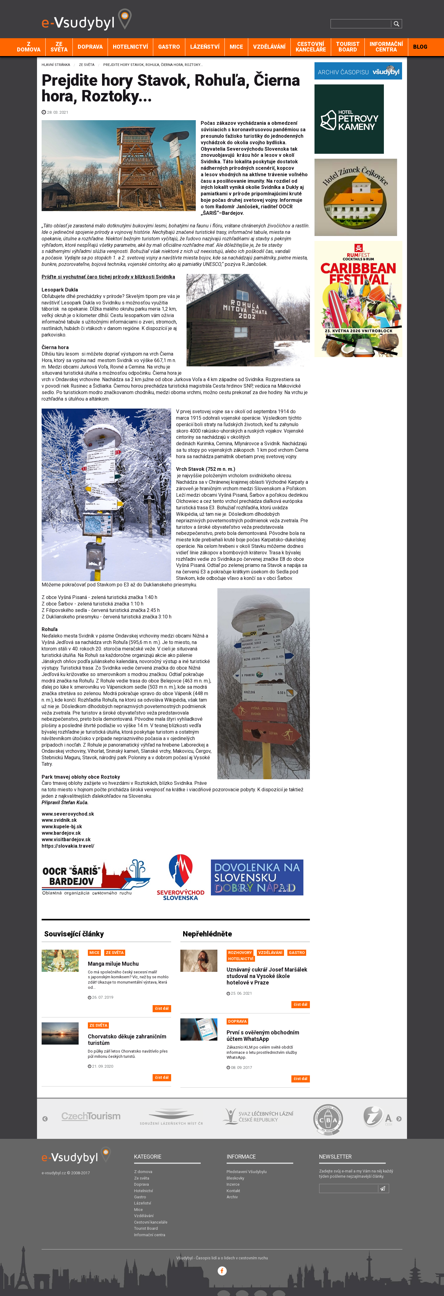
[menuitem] (29, 47)
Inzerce (233, 1184)
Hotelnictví (130, 47)
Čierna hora (55, 347)
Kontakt (233, 1190)
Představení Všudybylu (247, 1171)
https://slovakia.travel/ (68, 846)
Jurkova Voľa (188, 379)
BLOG (420, 47)
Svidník (272, 443)
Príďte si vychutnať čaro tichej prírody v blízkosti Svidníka (108, 277)
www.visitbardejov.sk (66, 839)
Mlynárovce (246, 443)
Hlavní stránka (56, 65)
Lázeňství (205, 47)
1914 (283, 411)
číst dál (162, 1008)
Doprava (90, 47)
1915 (195, 418)
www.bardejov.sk (61, 833)
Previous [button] (45, 1119)
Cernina (224, 443)
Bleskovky (235, 1178)
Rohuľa (50, 629)
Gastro (169, 47)
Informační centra (386, 47)
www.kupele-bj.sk (62, 826)
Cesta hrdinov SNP (233, 386)
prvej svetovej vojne (201, 411)
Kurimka (205, 443)
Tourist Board (348, 47)
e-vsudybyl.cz (54, 1173)
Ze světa (59, 47)
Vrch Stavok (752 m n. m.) (205, 469)
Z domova (28, 47)
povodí (52, 386)
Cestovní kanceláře (311, 47)
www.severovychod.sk (68, 814)
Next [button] (399, 1119)
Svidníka (254, 379)
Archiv (232, 1197)
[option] (91, 1116)
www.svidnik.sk (59, 820)
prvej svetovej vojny (275, 456)
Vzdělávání (269, 47)
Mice (236, 47)
